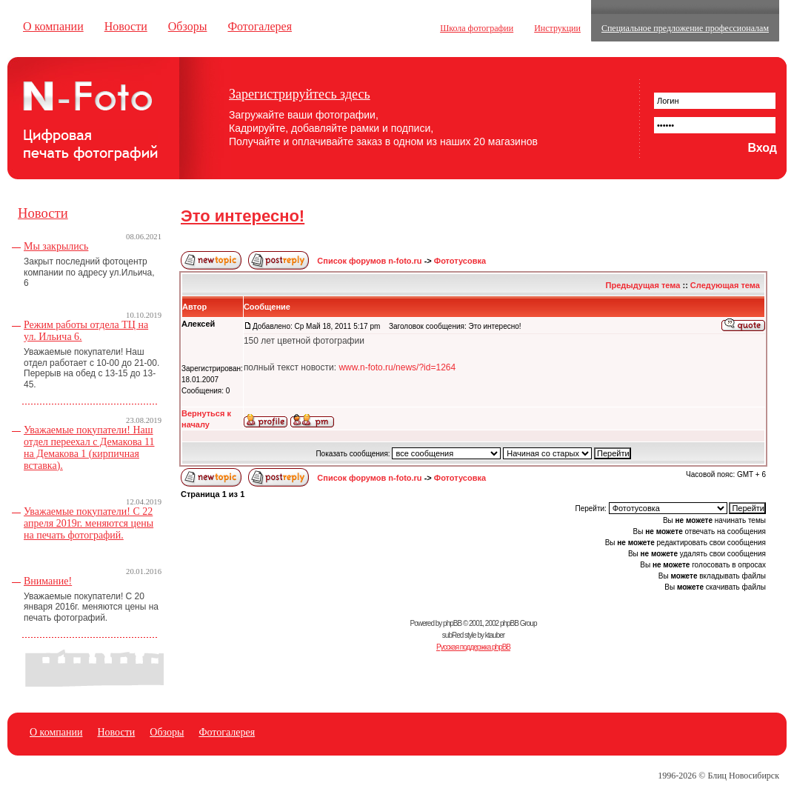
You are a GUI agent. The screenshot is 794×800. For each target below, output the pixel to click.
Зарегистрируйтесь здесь (299, 94)
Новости (125, 26)
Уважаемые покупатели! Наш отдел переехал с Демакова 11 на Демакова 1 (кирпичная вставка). (89, 447)
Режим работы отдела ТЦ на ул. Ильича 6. (86, 330)
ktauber (494, 635)
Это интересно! (242, 216)
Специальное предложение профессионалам (685, 28)
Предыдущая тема (643, 285)
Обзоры (187, 26)
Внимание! (48, 581)
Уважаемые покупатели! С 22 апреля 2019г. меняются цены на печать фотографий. (88, 523)
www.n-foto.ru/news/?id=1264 (397, 367)
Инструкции (557, 28)
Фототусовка (460, 260)
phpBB (452, 623)
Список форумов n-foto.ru (369, 260)
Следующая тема (725, 285)
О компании (53, 26)
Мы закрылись (56, 246)
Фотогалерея (259, 26)
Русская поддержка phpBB (473, 647)
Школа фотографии (476, 28)
